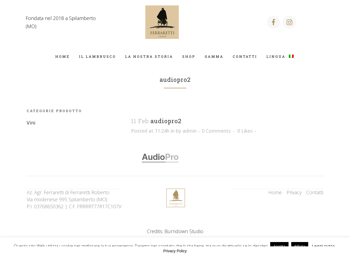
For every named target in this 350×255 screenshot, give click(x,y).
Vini (31, 122)
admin (190, 131)
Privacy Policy (175, 251)
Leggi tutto (323, 246)
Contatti (314, 192)
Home (275, 192)
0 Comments (216, 131)
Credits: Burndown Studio (175, 231)
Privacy (294, 192)
